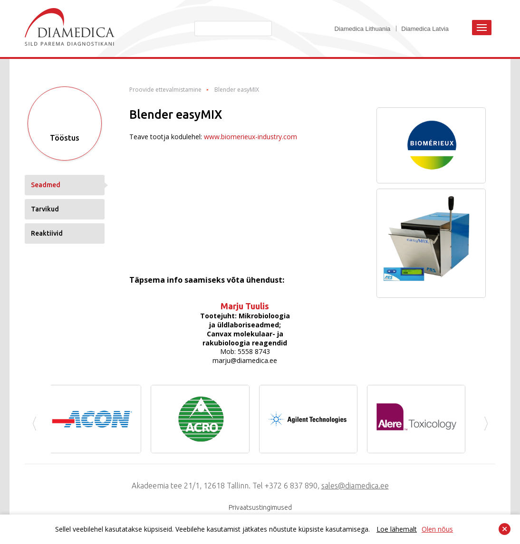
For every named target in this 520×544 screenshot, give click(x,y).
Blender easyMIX (236, 89)
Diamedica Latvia (425, 29)
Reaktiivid (47, 233)
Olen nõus (437, 529)
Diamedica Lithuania (362, 29)
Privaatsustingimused (260, 507)
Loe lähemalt (396, 529)
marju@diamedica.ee (244, 360)
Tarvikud (45, 209)
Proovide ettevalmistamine (165, 89)
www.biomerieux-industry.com (250, 136)
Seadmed (45, 185)
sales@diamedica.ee (355, 485)
